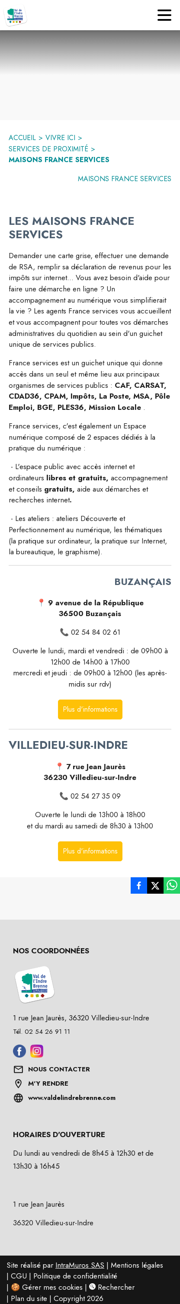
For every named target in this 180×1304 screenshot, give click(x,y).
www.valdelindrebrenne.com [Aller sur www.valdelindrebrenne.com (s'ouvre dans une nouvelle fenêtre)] (72, 1098)
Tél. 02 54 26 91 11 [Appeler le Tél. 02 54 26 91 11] (41, 1031)
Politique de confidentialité (75, 1276)
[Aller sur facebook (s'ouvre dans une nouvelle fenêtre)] (19, 1055)
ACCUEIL (22, 138)
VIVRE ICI (60, 138)
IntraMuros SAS (79, 1265)
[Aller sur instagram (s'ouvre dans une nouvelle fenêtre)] (36, 1055)
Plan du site (29, 1298)
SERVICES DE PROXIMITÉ (48, 149)
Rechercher (112, 1287)
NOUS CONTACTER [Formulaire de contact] (59, 1069)
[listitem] (139, 885)
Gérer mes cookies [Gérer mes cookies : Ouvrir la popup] (52, 1287)
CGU (19, 1276)
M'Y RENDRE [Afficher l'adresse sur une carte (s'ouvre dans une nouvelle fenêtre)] (48, 1083)
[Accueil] (15, 15)
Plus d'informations (90, 709)
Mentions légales (137, 1265)
